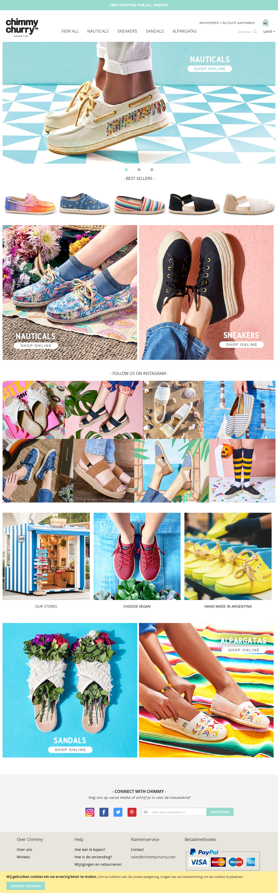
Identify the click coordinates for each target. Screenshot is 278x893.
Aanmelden (209, 22)
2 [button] (139, 170)
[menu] (129, 31)
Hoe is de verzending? (93, 856)
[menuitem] (70, 31)
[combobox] (247, 31)
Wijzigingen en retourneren (98, 864)
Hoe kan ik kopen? (89, 849)
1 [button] (126, 170)
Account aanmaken (238, 22)
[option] (139, 103)
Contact (137, 849)
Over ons (24, 849)
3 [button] (152, 170)
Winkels (23, 856)
